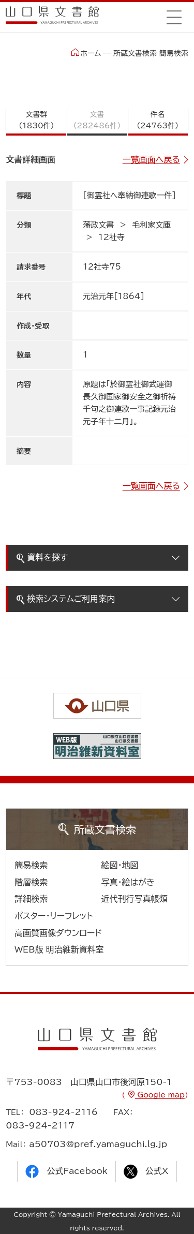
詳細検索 (31, 899)
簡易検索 (31, 865)
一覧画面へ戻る (151, 159)
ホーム (86, 53)
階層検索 (31, 882)
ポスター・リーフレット (53, 916)
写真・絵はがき (128, 882)
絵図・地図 (120, 865)
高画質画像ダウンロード (58, 933)
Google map (160, 1094)
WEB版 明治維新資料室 (59, 949)
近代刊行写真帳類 (134, 899)
